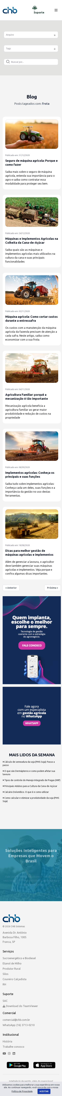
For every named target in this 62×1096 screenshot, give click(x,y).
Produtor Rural (12, 968)
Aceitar (44, 1091)
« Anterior (11, 588)
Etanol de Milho (12, 963)
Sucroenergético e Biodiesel (19, 958)
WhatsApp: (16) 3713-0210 (19, 1025)
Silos (5, 973)
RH (4, 984)
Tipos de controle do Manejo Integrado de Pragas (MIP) (31, 780)
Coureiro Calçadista (14, 979)
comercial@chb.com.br (16, 1019)
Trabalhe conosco (13, 1046)
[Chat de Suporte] (40, 10)
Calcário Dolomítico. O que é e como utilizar (26, 792)
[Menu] (56, 10)
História (7, 1041)
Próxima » (52, 588)
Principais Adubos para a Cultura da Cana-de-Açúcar (30, 786)
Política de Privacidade (22, 1091)
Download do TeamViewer (20, 1006)
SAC (5, 1000)
